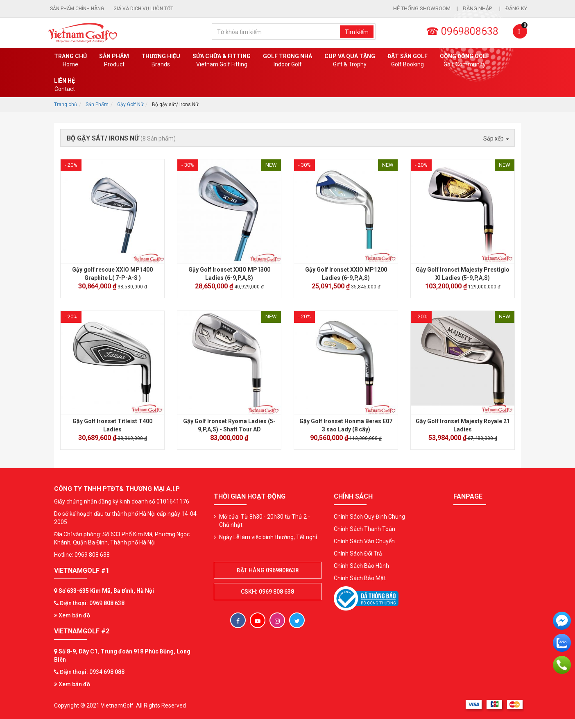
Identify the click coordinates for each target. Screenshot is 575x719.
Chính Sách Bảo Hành (361, 565)
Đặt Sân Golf (407, 60)
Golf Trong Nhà (287, 60)
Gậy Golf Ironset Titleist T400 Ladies (112, 425)
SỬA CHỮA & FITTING (221, 60)
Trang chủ (70, 60)
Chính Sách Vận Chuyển (364, 541)
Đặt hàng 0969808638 (268, 570)
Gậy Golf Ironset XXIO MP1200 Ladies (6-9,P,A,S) (346, 273)
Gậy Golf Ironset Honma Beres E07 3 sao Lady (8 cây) (345, 425)
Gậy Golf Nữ (130, 104)
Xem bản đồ (72, 615)
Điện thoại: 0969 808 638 (92, 603)
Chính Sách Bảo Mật (360, 578)
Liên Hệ (64, 85)
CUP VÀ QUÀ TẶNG (349, 60)
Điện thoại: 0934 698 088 (92, 672)
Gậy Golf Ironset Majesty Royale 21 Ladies (463, 425)
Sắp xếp (496, 138)
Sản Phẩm (97, 104)
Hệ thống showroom (421, 8)
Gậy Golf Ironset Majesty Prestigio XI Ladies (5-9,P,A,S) (462, 273)
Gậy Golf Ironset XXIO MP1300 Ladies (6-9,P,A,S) (229, 273)
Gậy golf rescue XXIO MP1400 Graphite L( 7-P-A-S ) (112, 273)
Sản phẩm (114, 60)
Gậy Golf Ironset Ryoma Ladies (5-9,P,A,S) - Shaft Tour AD (229, 425)
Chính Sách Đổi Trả (358, 553)
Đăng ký (516, 8)
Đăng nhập (478, 8)
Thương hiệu (160, 60)
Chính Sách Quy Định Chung (369, 516)
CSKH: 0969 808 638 (267, 591)
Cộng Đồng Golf (464, 60)
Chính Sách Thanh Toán (364, 529)
